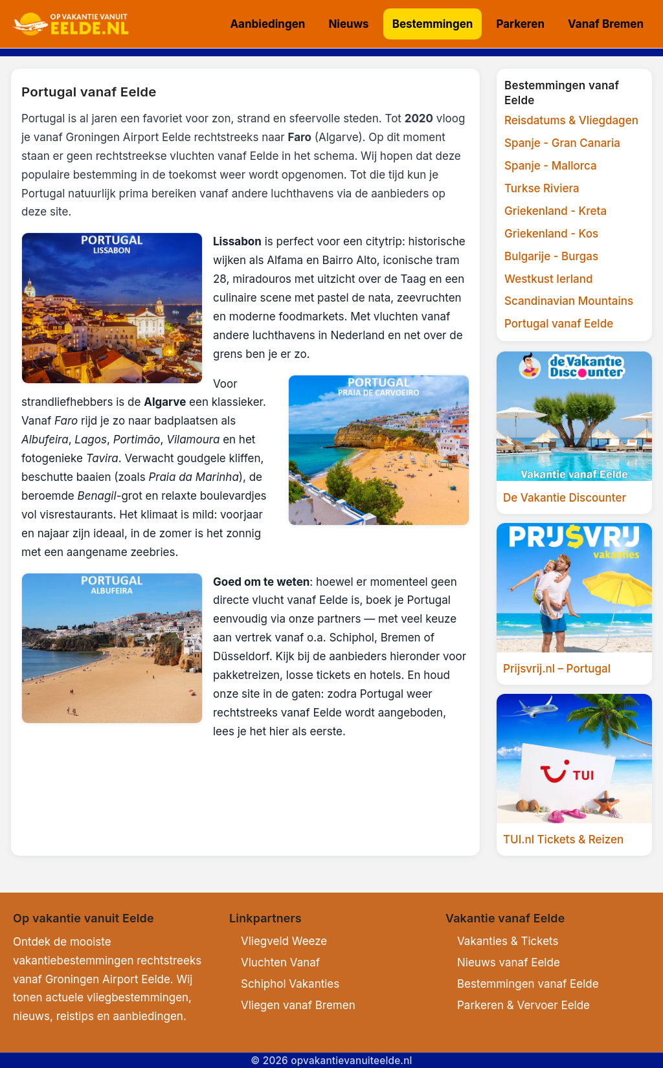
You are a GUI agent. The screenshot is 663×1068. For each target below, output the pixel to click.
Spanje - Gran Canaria (562, 143)
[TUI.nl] (574, 774)
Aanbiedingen (267, 23)
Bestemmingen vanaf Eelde (528, 983)
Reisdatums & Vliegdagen (571, 120)
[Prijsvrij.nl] (574, 603)
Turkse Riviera (541, 188)
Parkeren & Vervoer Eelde (523, 1005)
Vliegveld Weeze (284, 941)
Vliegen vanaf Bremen (298, 1005)
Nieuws (348, 23)
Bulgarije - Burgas (551, 256)
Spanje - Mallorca (550, 165)
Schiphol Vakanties (290, 983)
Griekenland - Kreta (555, 211)
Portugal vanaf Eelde (558, 323)
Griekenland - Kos (551, 233)
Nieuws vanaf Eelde (508, 962)
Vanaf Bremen (606, 23)
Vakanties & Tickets (507, 941)
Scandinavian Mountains (568, 301)
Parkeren (520, 23)
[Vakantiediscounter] (574, 432)
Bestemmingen (432, 23)
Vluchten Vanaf (280, 962)
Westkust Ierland (548, 279)
